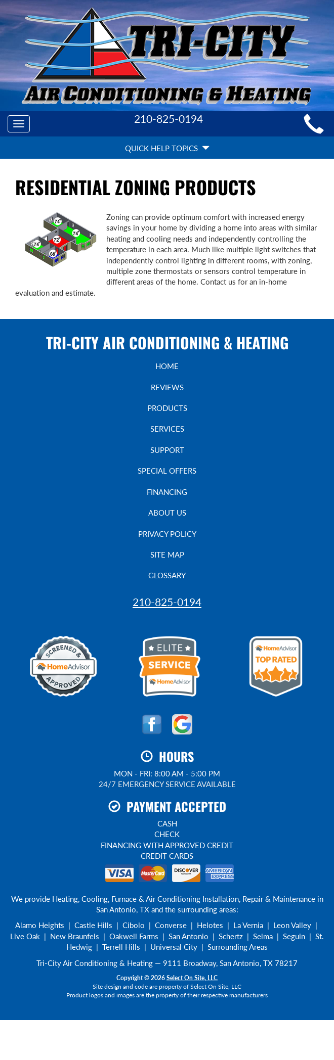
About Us (167, 512)
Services (167, 428)
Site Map (167, 554)
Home (167, 366)
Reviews (167, 387)
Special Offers (167, 470)
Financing (167, 491)
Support (167, 449)
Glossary (167, 575)
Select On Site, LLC (192, 978)
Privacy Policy (167, 533)
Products (167, 407)
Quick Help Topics (167, 148)
